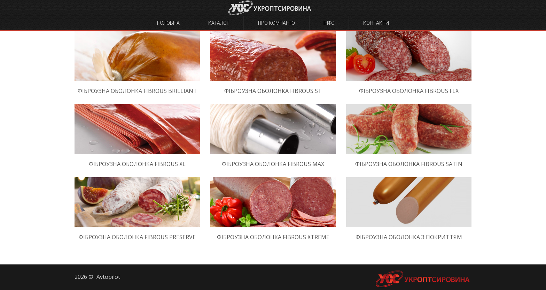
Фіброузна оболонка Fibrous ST (273, 91)
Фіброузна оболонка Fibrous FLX (409, 91)
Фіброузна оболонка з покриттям (409, 237)
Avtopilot (108, 277)
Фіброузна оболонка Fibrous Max (273, 164)
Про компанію (276, 23)
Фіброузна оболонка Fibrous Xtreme (273, 237)
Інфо (329, 23)
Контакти (376, 23)
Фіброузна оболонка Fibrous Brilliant (137, 91)
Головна (168, 23)
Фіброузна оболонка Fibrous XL (137, 164)
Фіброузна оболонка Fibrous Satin (408, 164)
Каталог (218, 23)
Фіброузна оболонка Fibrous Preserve (137, 237)
